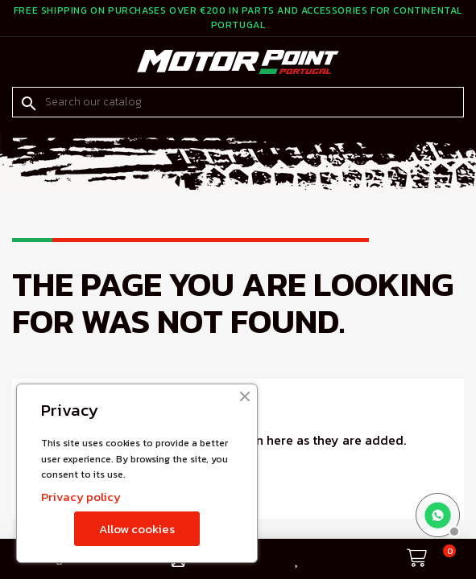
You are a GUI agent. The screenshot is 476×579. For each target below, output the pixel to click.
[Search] (238, 102)
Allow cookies (137, 528)
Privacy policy (81, 496)
